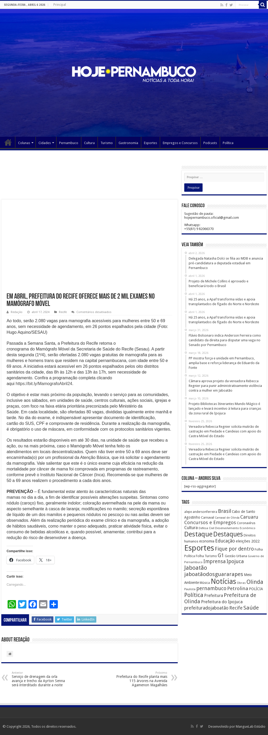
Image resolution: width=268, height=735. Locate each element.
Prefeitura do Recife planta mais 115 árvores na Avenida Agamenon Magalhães (140, 679)
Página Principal (8, 142)
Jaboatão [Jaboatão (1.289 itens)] (195, 567)
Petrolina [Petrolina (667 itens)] (237, 588)
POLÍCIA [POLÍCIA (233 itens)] (256, 589)
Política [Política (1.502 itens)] (193, 594)
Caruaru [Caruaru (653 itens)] (249, 517)
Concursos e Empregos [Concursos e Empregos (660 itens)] (210, 522)
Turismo (106, 143)
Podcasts (210, 143)
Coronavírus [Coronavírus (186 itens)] (246, 523)
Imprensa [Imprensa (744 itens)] (214, 561)
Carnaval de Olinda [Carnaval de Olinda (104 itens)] (227, 517)
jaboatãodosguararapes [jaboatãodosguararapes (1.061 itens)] (213, 574)
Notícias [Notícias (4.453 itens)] (223, 581)
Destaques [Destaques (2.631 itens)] (228, 534)
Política (228, 143)
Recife (63, 312)
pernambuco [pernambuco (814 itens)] (211, 588)
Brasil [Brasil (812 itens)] (224, 511)
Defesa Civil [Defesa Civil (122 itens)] (206, 528)
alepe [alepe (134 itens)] (188, 512)
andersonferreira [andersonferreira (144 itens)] (205, 512)
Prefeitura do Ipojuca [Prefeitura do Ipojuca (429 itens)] (222, 601)
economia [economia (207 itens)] (206, 541)
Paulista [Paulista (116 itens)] (190, 589)
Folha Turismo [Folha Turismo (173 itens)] (206, 556)
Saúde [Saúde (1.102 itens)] (251, 608)
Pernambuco (68, 143)
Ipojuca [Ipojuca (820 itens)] (235, 561)
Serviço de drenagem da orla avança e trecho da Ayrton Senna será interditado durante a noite (38, 679)
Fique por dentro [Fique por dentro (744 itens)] (234, 549)
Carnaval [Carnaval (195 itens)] (207, 517)
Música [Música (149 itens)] (205, 583)
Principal (59, 5)
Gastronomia (128, 143)
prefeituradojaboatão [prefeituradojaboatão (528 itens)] (206, 608)
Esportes (150, 143)
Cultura (89, 143)
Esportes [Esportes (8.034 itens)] (199, 548)
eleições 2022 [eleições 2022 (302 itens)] (248, 541)
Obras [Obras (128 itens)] (241, 583)
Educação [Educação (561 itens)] (225, 541)
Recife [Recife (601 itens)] (236, 608)
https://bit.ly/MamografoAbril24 (44, 383)
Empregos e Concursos (180, 143)
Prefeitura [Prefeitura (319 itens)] (213, 595)
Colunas (24, 143)
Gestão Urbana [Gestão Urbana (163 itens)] (236, 556)
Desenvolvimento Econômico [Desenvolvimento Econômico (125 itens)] (235, 528)
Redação (17, 312)
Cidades (44, 143)
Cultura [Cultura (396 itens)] (191, 527)
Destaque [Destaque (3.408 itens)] (198, 534)
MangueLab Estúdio (250, 726)
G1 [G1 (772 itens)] (221, 555)
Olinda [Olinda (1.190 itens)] (255, 582)
